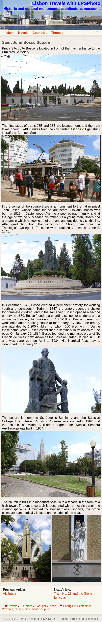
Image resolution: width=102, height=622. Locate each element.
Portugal (40, 606)
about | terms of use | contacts (79, 618)
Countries (40, 32)
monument (31, 609)
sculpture (45, 609)
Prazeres (7, 609)
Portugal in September (77, 606)
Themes (57, 32)
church (19, 609)
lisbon (53, 606)
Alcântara (9, 593)
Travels (22, 32)
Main (9, 32)
